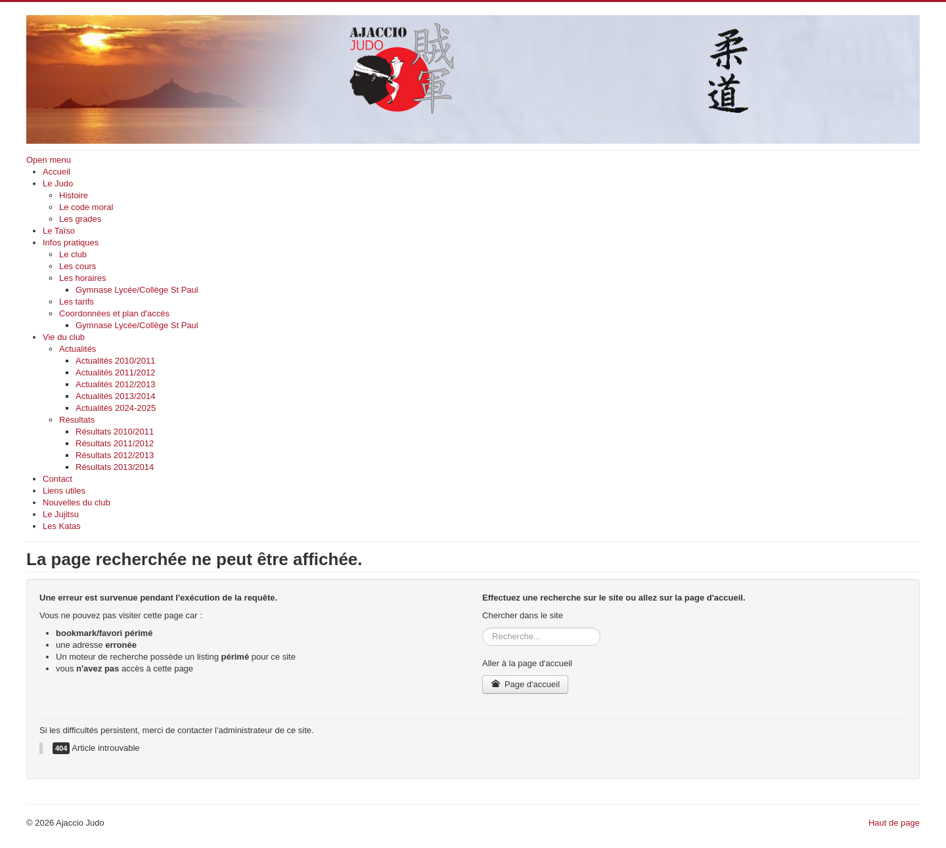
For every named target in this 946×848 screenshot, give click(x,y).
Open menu (48, 160)
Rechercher (482, 627)
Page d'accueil (525, 684)
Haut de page (894, 823)
